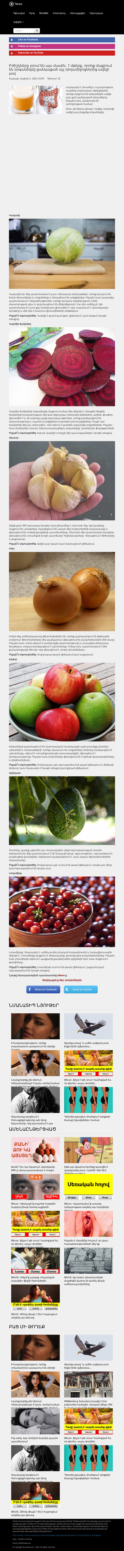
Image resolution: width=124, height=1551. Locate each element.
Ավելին (18, 22)
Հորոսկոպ (59, 13)
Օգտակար (96, 13)
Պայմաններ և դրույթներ (89, 1535)
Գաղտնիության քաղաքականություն (58, 1535)
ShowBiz (43, 13)
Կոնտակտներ (32, 1535)
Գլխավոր (19, 13)
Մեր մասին (18, 1535)
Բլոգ (32, 13)
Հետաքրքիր (77, 13)
